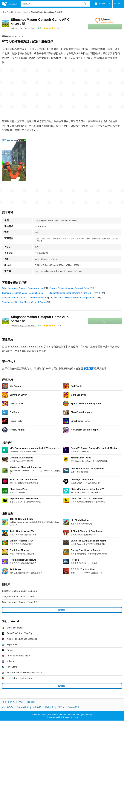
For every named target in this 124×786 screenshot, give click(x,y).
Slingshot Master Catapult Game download (23, 288)
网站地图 (31, 702)
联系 (12, 702)
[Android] (10, 12)
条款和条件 (7, 707)
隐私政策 (37, 707)
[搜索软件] (85, 4)
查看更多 (62, 610)
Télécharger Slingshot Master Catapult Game (24, 302)
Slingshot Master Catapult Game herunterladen (25, 297)
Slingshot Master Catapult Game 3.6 (19, 591)
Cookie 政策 (23, 707)
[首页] (3, 12)
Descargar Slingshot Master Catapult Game (75, 297)
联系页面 (89, 368)
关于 (4, 702)
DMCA (61, 707)
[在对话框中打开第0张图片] (14, 160)
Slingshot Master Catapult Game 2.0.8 (20, 602)
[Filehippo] (9, 4)
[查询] (55, 4)
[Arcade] (25, 12)
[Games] (18, 12)
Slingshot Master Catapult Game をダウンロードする (74, 293)
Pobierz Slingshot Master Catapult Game (69, 288)
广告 (21, 702)
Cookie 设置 (73, 707)
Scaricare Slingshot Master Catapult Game (22, 293)
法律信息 (49, 707)
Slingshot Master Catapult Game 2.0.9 (20, 596)
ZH (117, 3)
